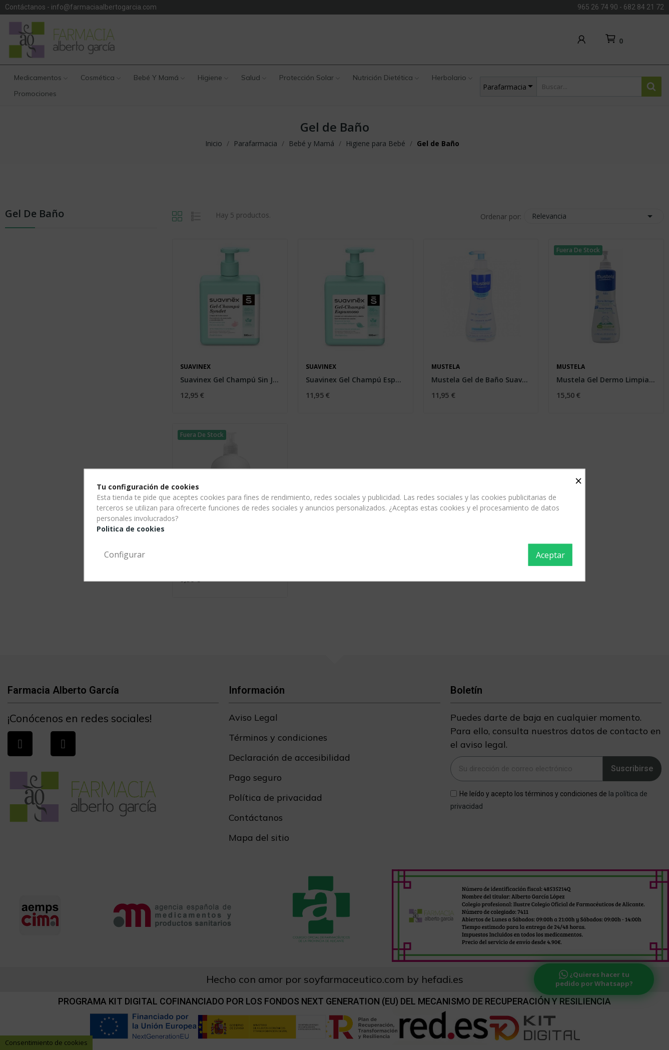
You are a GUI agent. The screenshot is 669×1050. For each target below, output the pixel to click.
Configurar (124, 554)
